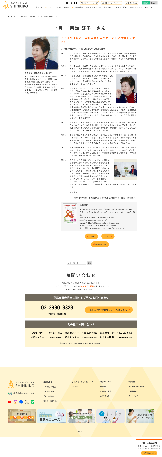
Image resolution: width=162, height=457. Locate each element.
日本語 (145, 3)
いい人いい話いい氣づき (26, 16)
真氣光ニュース (135, 7)
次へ (107, 236)
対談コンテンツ (151, 7)
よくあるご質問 (120, 7)
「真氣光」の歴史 (49, 406)
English (153, 3)
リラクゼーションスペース (60, 7)
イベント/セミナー (93, 7)
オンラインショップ (90, 3)
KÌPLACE (75, 406)
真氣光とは (40, 7)
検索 (89, 263)
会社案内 (107, 7)
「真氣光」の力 (48, 411)
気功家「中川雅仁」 (50, 420)
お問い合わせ (132, 3)
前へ (93, 236)
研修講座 (79, 7)
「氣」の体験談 (48, 416)
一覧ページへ (100, 244)
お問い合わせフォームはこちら (110, 309)
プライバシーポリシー (136, 406)
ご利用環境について (135, 411)
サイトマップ (133, 415)
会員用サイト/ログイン (112, 3)
